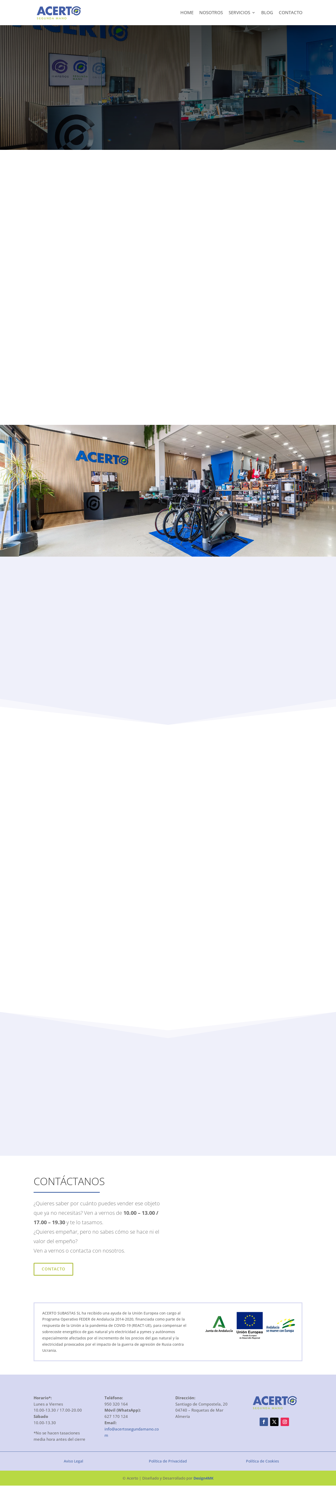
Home (186, 12)
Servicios (239, 12)
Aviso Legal (73, 1469)
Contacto (290, 12)
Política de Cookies (262, 1469)
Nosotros (211, 12)
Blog (267, 12)
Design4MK (203, 1486)
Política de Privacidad (168, 1469)
